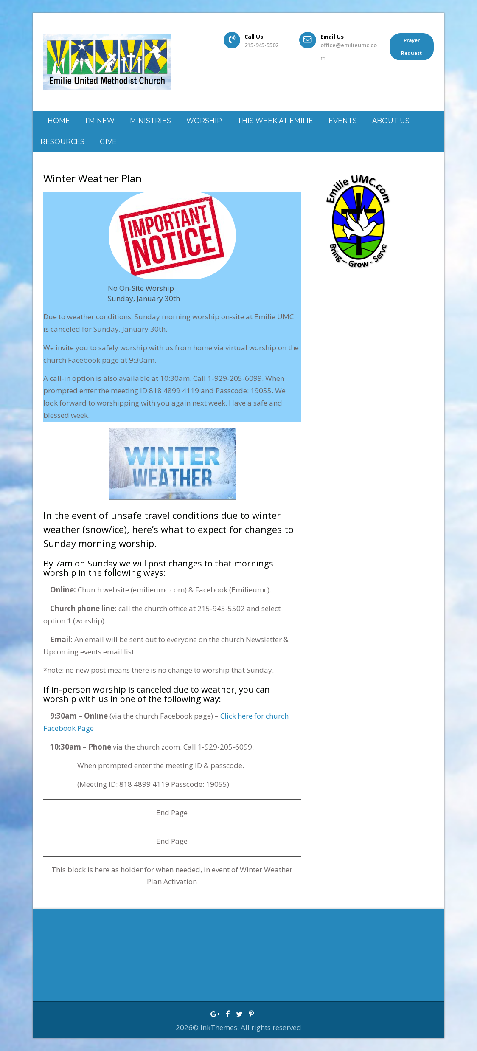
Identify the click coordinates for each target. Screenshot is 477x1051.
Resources (62, 142)
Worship (204, 121)
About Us (391, 121)
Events (342, 121)
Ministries (150, 121)
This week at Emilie (275, 121)
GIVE (108, 142)
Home (59, 121)
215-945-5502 (261, 45)
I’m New (100, 121)
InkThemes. (220, 1027)
